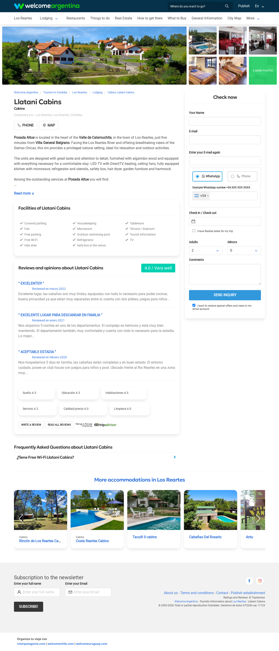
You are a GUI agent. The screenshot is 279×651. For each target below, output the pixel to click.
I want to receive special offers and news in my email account (221, 307)
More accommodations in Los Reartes (139, 480)
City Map (235, 18)
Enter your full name (28, 584)
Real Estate (124, 18)
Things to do (100, 18)
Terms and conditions (196, 593)
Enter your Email (76, 584)
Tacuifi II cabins (145, 537)
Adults (193, 242)
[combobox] (201, 196)
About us (170, 593)
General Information (207, 18)
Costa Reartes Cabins (93, 541)
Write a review (31, 424)
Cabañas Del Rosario (205, 537)
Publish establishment (248, 593)
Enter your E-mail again (205, 152)
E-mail (193, 131)
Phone (246, 176)
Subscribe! (28, 607)
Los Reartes (23, 18)
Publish (244, 6)
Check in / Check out (203, 213)
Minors (232, 242)
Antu (249, 537)
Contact (222, 593)
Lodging (46, 18)
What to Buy (178, 18)
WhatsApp (213, 176)
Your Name (197, 113)
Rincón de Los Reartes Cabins (42, 541)
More (252, 18)
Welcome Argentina (187, 601)
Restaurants (76, 18)
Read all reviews (59, 424)
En (257, 6)
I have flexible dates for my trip (212, 231)
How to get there (150, 18)
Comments (196, 260)
